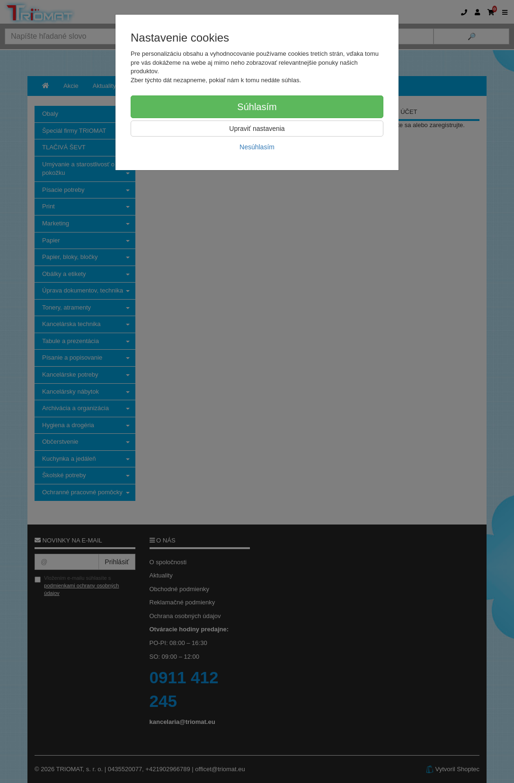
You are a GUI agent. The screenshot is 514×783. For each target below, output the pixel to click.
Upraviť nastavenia (256, 128)
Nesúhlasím (257, 147)
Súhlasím (256, 107)
